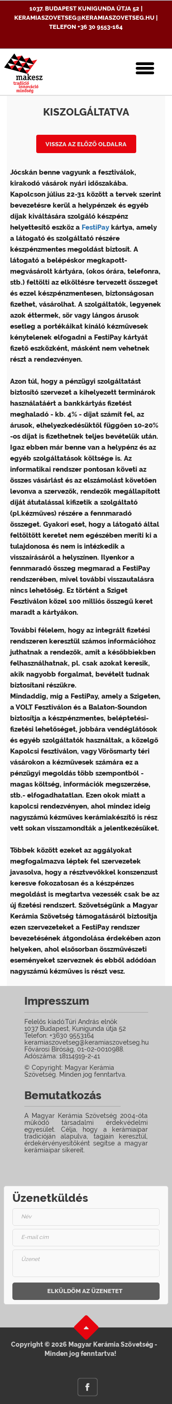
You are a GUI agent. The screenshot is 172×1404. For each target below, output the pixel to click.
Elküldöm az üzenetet (84, 1291)
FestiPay (95, 227)
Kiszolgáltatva (86, 112)
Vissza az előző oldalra (86, 144)
